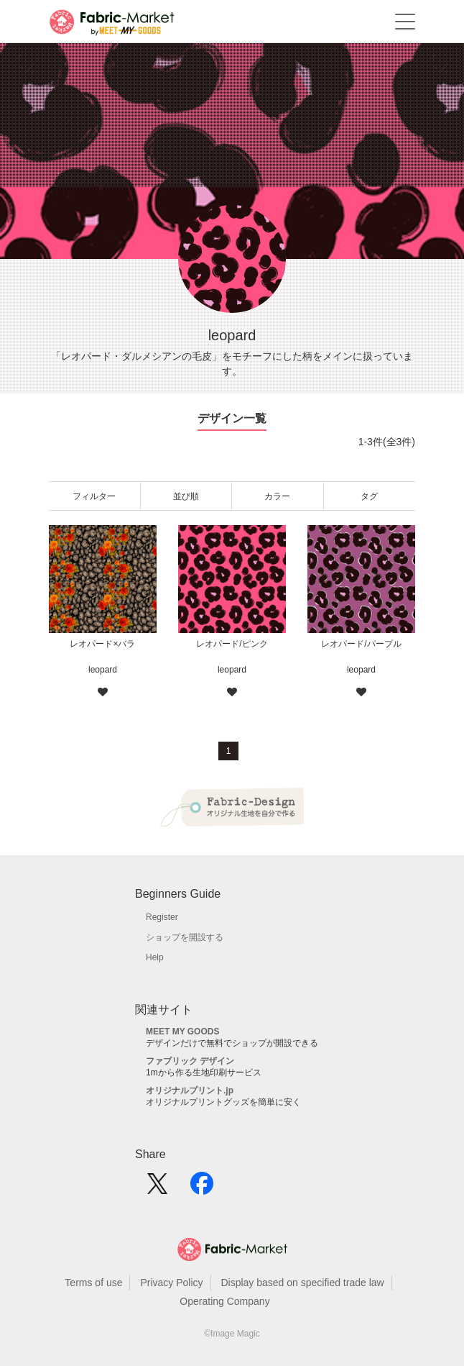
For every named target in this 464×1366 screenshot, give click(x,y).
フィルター (94, 496)
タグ (369, 496)
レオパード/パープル (361, 644)
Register (162, 917)
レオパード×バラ (102, 644)
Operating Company (224, 1301)
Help (155, 957)
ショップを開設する (184, 937)
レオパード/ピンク (231, 644)
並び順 (186, 496)
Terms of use (93, 1282)
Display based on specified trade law (302, 1282)
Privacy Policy (171, 1282)
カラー (277, 496)
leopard (102, 670)
